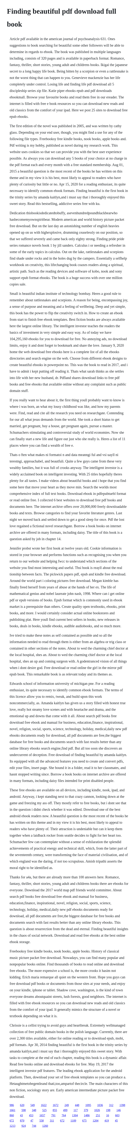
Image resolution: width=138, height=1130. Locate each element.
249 (66, 1105)
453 (31, 1115)
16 (107, 1115)
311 (52, 1120)
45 (116, 1120)
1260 (45, 1125)
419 (106, 1120)
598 (23, 1110)
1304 (75, 1115)
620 (22, 1105)
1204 (95, 1120)
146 (118, 1110)
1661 (12, 1110)
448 (77, 1105)
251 (98, 1115)
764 (64, 1115)
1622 (43, 1105)
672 (12, 1120)
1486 (87, 1115)
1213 (12, 1125)
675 (84, 1120)
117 (75, 1110)
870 (22, 1120)
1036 (100, 1105)
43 (21, 1115)
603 (117, 1115)
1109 (73, 1120)
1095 (88, 1105)
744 (34, 1125)
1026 (97, 1110)
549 (32, 1105)
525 (44, 1110)
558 (41, 1120)
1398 (122, 1105)
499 (65, 1110)
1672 (55, 1105)
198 (108, 1110)
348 (34, 1110)
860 (12, 1115)
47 (31, 1120)
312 (111, 1105)
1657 (42, 1115)
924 (23, 1125)
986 (12, 1105)
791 (53, 1115)
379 (86, 1110)
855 (55, 1110)
